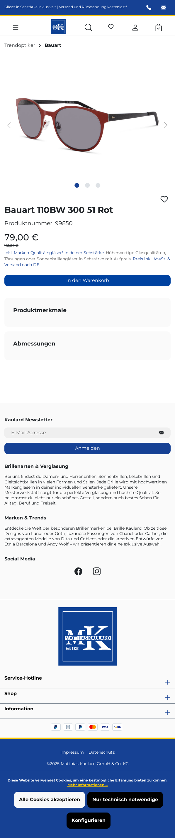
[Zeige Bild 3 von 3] (98, 185)
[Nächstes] (166, 124)
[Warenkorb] (158, 26)
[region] (87, 125)
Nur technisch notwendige (125, 799)
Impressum (72, 752)
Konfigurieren (89, 820)
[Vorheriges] (8, 124)
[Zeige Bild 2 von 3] (87, 185)
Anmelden (87, 448)
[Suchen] (88, 26)
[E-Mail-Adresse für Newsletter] (78, 432)
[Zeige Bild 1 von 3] (76, 185)
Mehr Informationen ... (87, 785)
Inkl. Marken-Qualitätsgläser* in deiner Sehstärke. (55, 252)
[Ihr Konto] (135, 26)
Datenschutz (102, 752)
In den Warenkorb (87, 280)
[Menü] (15, 26)
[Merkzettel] (111, 25)
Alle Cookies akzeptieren (49, 799)
